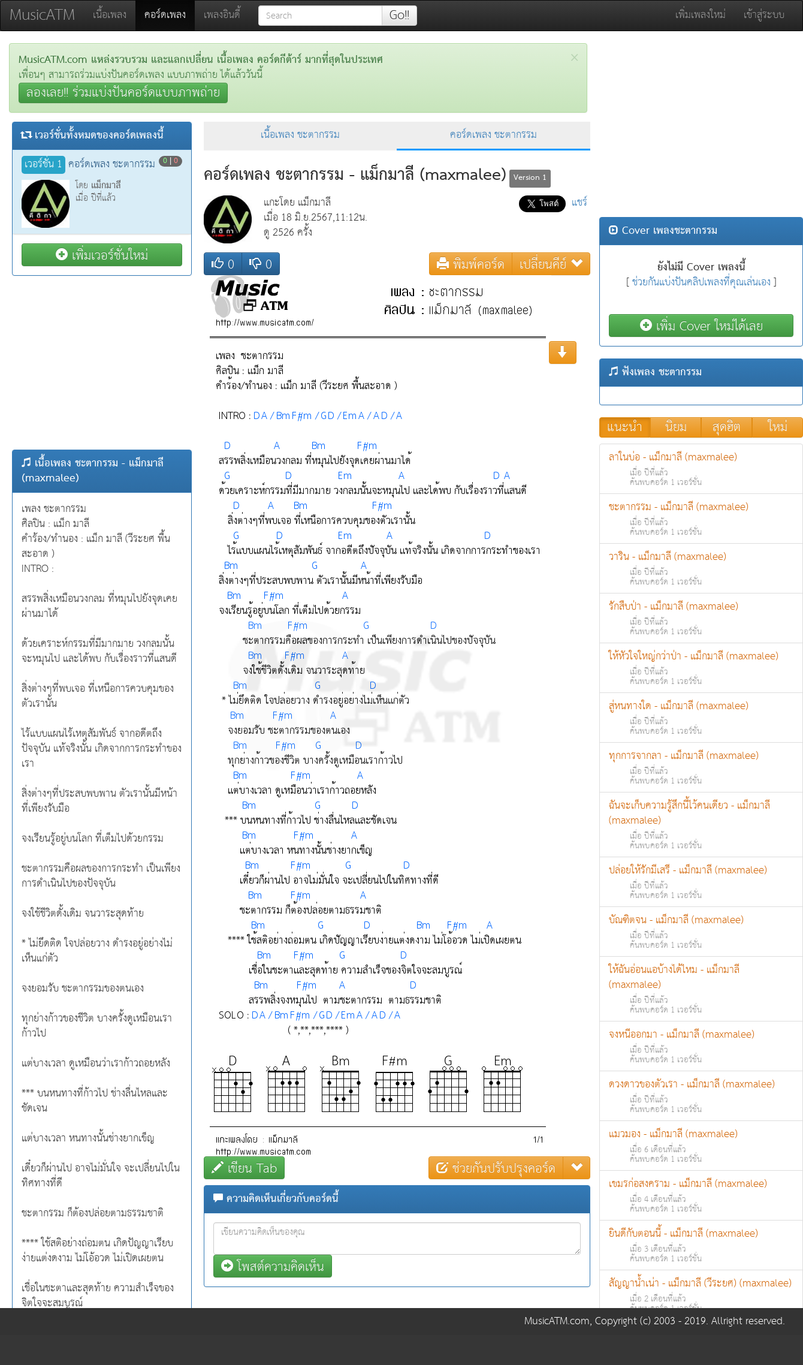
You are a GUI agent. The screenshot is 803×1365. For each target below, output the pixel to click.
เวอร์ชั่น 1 (43, 165)
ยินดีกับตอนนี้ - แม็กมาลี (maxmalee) (701, 1245)
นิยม (676, 427)
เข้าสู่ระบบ (764, 15)
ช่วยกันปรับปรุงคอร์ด (496, 1168)
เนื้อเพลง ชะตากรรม (300, 135)
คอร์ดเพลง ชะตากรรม (493, 135)
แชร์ (579, 203)
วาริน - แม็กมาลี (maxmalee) (701, 568)
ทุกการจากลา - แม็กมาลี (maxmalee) (701, 767)
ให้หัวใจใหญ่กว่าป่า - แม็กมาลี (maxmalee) (701, 668)
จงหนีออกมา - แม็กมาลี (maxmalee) (701, 1046)
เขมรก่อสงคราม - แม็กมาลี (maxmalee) (701, 1195)
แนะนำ (624, 427)
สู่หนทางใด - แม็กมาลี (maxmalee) (701, 718)
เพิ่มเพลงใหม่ (700, 15)
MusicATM (42, 15)
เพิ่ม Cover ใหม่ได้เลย (701, 326)
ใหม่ (777, 427)
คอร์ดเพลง (169, 15)
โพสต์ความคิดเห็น (272, 1266)
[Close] (574, 58)
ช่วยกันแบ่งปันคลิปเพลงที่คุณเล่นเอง (701, 282)
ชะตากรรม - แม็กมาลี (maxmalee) (701, 519)
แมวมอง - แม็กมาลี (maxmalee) (701, 1146)
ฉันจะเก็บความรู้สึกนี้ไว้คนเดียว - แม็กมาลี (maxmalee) (701, 825)
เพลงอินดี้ (222, 15)
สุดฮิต (727, 427)
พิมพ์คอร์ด (471, 264)
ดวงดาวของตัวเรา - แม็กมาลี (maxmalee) (701, 1096)
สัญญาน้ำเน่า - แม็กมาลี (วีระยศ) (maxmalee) (701, 1295)
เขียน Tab (244, 1168)
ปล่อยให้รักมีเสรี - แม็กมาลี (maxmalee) (701, 882)
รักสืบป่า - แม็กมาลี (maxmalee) (701, 618)
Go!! (399, 15)
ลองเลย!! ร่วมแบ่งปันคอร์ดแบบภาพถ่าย (123, 93)
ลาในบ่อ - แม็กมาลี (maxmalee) (701, 469)
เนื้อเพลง (109, 15)
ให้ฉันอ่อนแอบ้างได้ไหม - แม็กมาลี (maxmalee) (701, 989)
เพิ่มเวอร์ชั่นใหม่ (102, 255)
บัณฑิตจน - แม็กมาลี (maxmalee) (701, 932)
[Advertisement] (102, 363)
